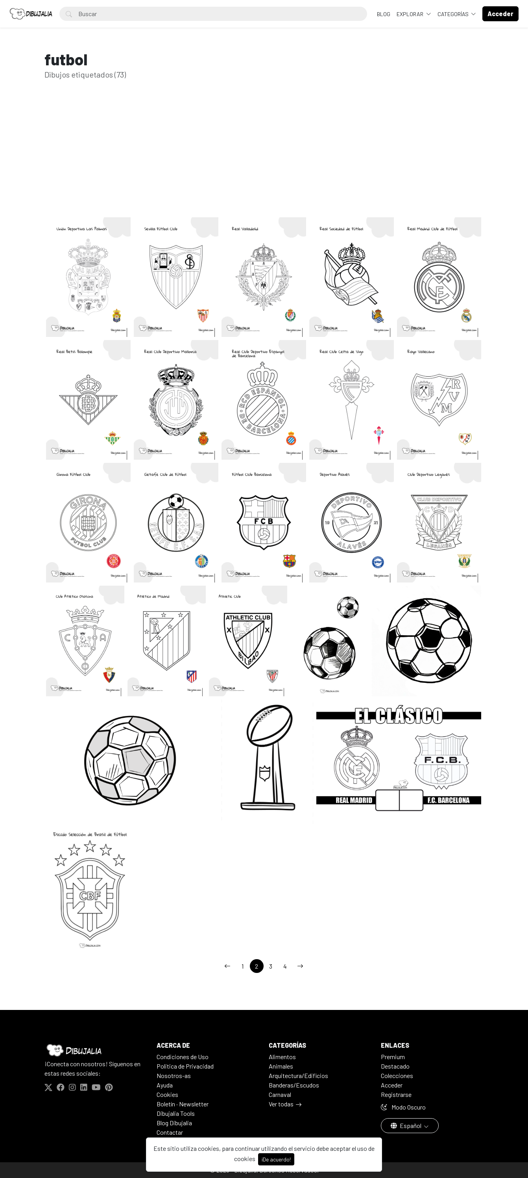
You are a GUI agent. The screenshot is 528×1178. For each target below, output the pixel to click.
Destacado (395, 1066)
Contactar (170, 1132)
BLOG (383, 14)
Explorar (411, 14)
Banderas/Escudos (294, 1085)
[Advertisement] (264, 160)
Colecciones (397, 1075)
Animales (281, 1066)
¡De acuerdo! (276, 1159)
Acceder (391, 1085)
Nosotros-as (174, 1075)
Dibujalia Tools (176, 1113)
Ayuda (165, 1085)
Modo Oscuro (403, 1107)
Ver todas (281, 1104)
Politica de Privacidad (185, 1066)
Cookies (167, 1094)
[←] (227, 966)
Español (407, 1125)
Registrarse (396, 1094)
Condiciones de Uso (183, 1056)
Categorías (454, 14)
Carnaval (280, 1094)
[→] (300, 966)
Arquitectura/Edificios (298, 1075)
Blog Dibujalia (174, 1122)
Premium (393, 1056)
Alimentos (282, 1056)
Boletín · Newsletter (183, 1104)
